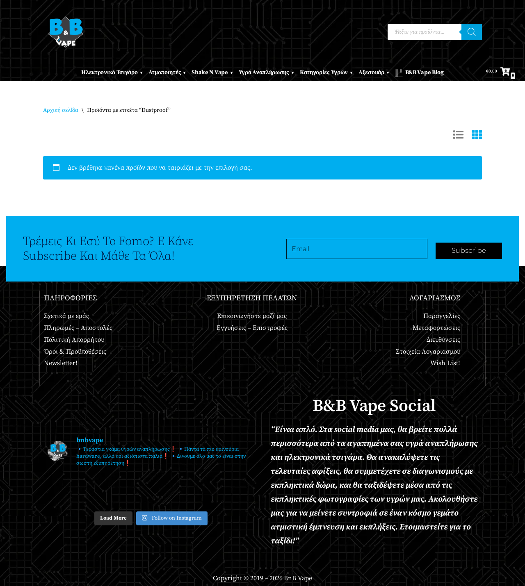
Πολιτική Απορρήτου (74, 340)
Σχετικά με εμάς (66, 316)
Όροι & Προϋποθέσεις (75, 352)
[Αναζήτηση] (471, 32)
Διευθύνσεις (443, 340)
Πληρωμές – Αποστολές (78, 328)
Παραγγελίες (441, 316)
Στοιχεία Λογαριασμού (428, 352)
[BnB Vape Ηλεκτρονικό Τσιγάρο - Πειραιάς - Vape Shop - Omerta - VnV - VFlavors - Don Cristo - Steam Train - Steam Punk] (65, 32)
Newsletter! (61, 363)
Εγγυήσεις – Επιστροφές (252, 328)
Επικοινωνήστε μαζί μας (252, 316)
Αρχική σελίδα (60, 110)
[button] (141, 72)
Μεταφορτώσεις (436, 328)
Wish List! (445, 363)
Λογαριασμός (434, 298)
